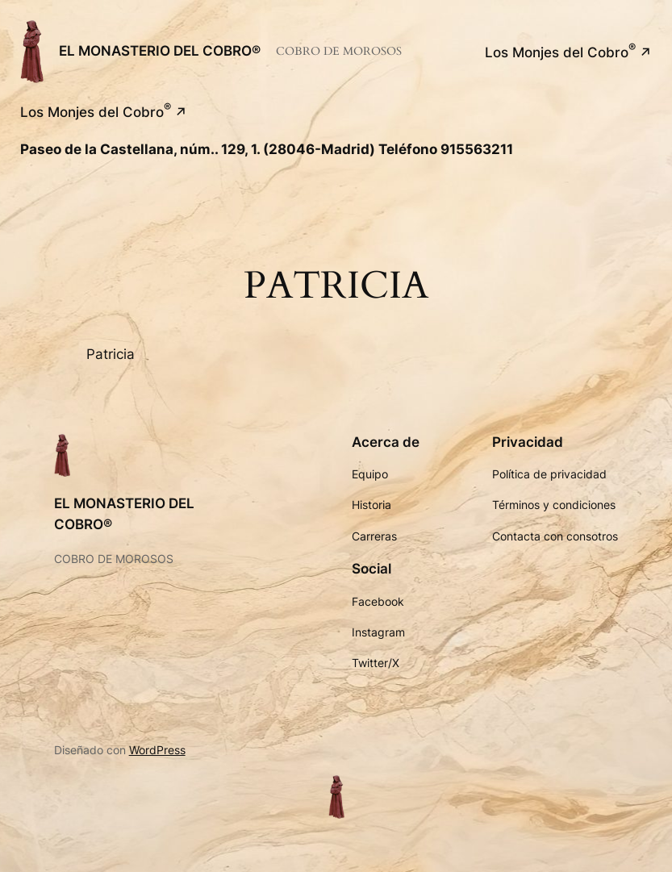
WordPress (157, 750)
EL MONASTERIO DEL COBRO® (160, 51)
